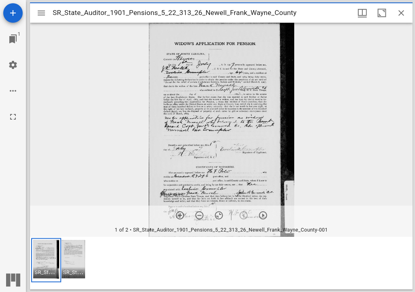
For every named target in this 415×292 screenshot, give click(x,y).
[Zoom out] (199, 215)
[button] (46, 260)
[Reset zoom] (219, 215)
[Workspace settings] (13, 65)
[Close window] (401, 13)
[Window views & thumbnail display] (362, 13)
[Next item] (263, 215)
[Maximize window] (381, 13)
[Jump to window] (13, 39)
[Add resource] (13, 13)
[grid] (221, 263)
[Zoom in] (180, 215)
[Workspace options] (13, 91)
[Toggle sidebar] (41, 13)
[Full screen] (13, 117)
